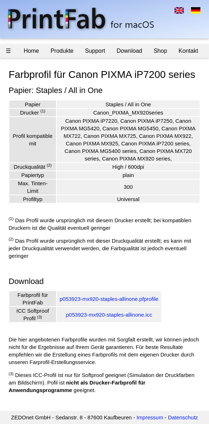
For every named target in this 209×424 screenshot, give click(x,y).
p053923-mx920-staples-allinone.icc (109, 315)
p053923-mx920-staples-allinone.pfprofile (109, 299)
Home (31, 51)
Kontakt (188, 51)
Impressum (149, 417)
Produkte (62, 51)
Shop (160, 51)
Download (129, 51)
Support (95, 51)
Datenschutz (183, 417)
